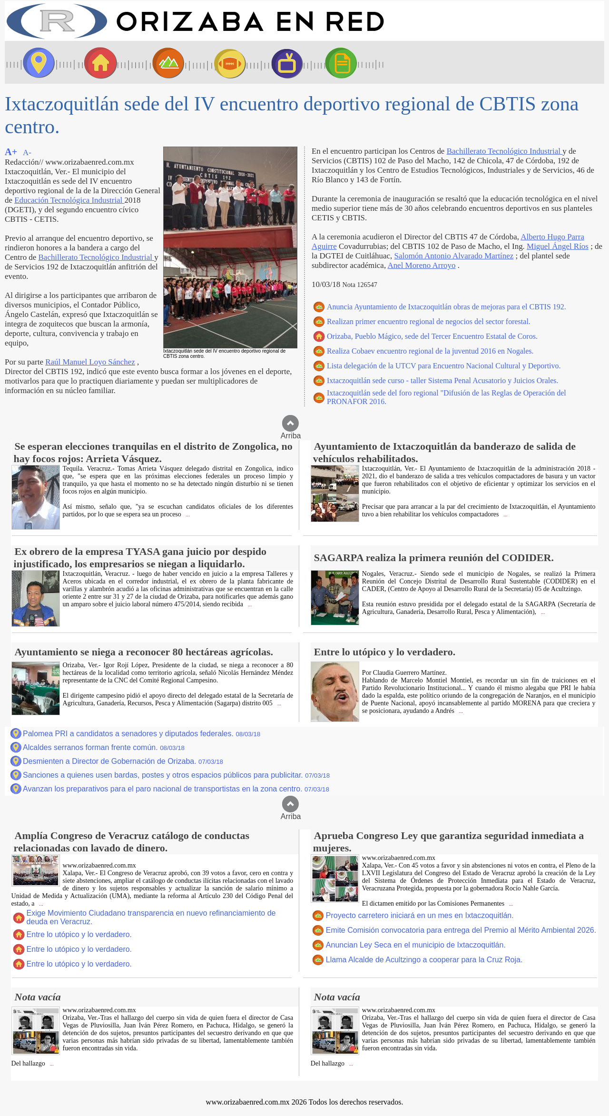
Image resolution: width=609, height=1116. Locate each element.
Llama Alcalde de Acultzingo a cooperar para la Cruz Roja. (424, 960)
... (187, 514)
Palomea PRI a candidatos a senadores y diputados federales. (141, 734)
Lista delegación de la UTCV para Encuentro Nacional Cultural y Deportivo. (444, 366)
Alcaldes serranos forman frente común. (104, 747)
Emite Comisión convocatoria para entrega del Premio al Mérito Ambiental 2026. (461, 930)
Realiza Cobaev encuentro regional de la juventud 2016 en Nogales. (430, 351)
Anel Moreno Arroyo (421, 265)
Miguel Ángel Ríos (558, 246)
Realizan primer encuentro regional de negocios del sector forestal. (428, 321)
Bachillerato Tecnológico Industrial (97, 257)
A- (27, 152)
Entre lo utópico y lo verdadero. (79, 934)
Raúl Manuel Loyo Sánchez (90, 361)
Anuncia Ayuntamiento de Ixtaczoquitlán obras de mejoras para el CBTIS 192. (446, 307)
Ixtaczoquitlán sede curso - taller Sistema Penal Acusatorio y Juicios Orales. (443, 380)
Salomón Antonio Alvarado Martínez (454, 255)
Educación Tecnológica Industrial (69, 200)
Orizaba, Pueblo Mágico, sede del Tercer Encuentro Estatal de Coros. (432, 336)
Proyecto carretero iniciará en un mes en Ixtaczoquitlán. (420, 915)
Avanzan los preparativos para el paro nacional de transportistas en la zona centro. (176, 789)
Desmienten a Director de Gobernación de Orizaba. (123, 761)
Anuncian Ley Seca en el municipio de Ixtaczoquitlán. (416, 945)
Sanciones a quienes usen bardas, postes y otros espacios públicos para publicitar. (176, 775)
